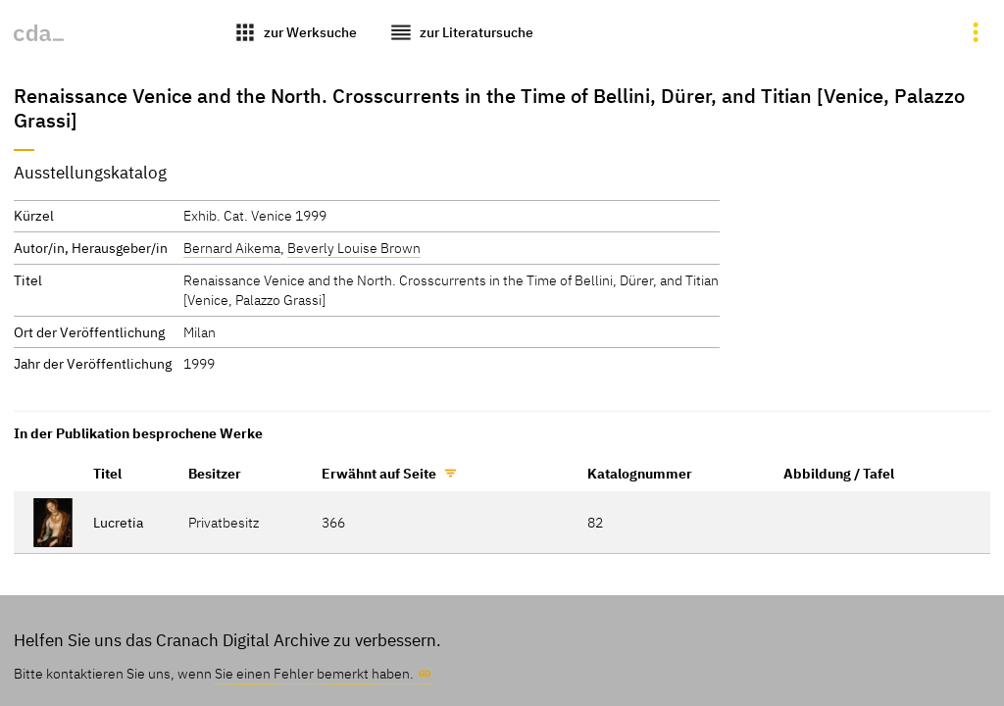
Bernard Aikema (231, 247)
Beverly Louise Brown (354, 247)
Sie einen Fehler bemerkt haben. (314, 673)
